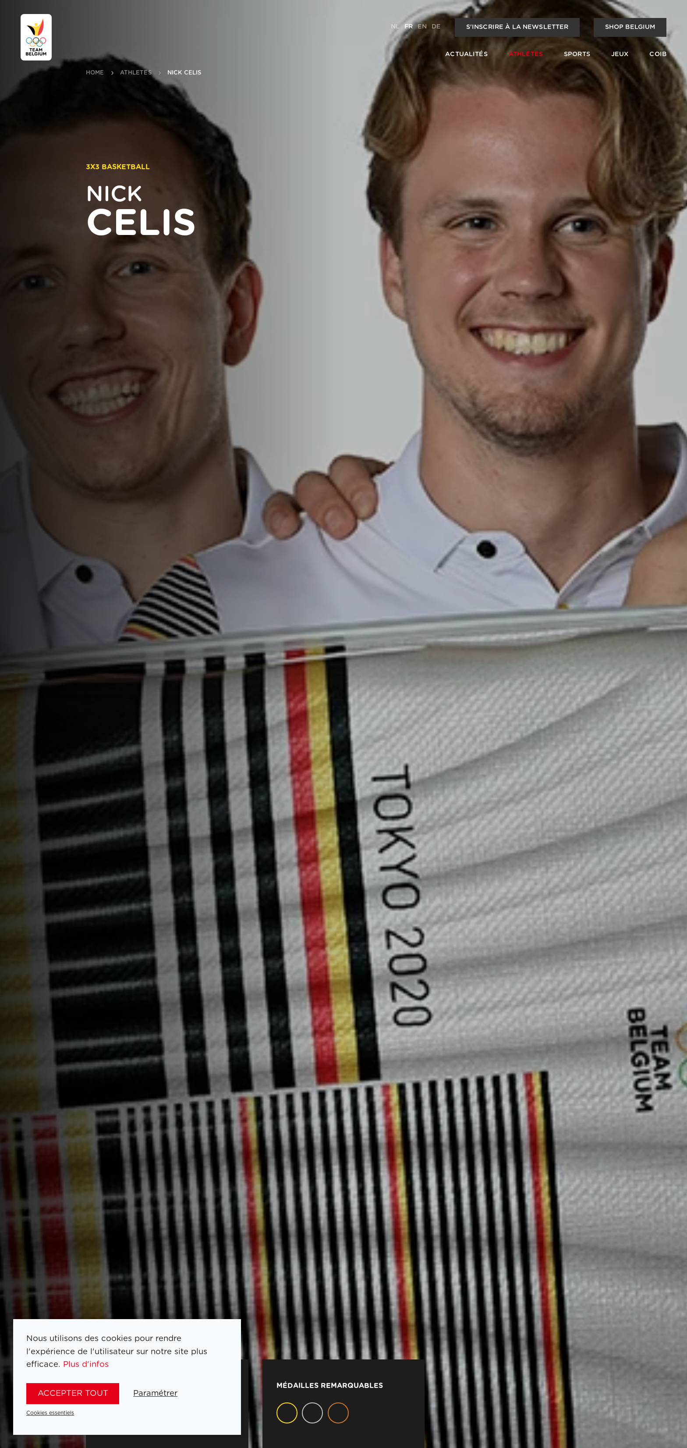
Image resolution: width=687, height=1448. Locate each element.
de (436, 27)
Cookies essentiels (50, 1413)
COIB (657, 54)
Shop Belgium (630, 27)
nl (395, 27)
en (422, 27)
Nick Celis (184, 73)
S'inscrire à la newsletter (517, 27)
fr (408, 27)
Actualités (466, 54)
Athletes (526, 54)
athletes (136, 73)
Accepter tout (73, 1393)
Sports (577, 54)
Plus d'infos (86, 1364)
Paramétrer (155, 1393)
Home (95, 73)
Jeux (620, 54)
